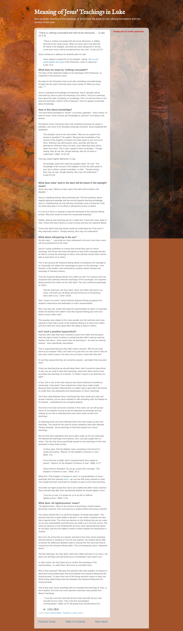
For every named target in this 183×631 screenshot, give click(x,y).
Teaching (66, 613)
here (66, 479)
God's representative (53, 613)
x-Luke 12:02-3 (77, 613)
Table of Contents (75, 621)
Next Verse (101, 621)
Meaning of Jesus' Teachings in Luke (79, 12)
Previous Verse (47, 621)
